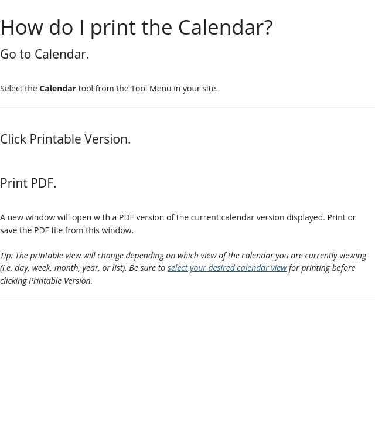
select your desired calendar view (227, 267)
